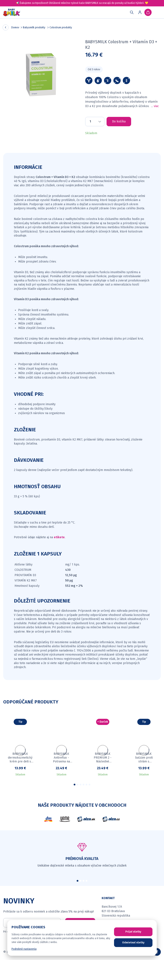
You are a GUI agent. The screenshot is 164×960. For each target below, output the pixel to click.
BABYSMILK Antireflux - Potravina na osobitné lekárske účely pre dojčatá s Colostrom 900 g (61, 757)
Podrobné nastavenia (24, 948)
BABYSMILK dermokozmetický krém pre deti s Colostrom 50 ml (20, 757)
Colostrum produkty (61, 27)
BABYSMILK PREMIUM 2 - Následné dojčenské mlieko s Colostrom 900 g (102, 757)
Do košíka (119, 121)
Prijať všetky (133, 931)
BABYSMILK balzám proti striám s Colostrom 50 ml (143, 757)
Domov (15, 27)
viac (156, 106)
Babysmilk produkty (34, 27)
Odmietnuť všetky (133, 942)
